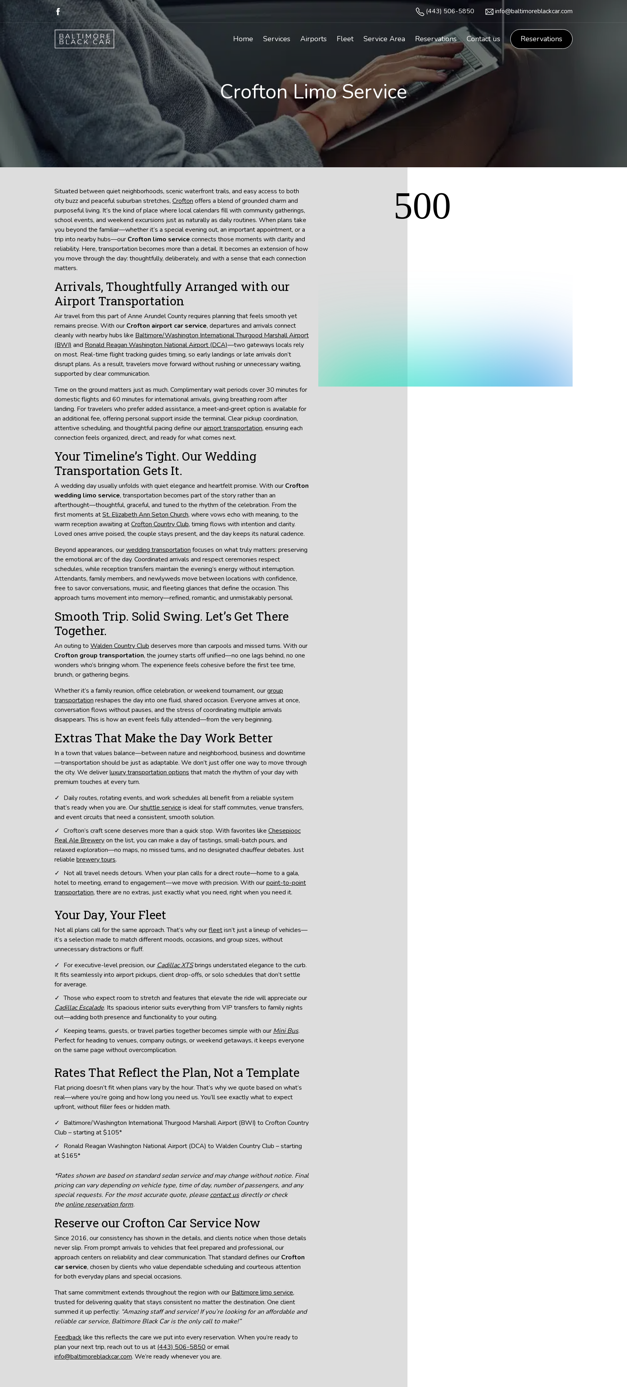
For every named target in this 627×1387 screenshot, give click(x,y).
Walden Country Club (119, 645)
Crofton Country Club (160, 524)
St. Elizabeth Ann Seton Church (145, 514)
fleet (215, 930)
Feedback (68, 1337)
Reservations (541, 39)
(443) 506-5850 (450, 11)
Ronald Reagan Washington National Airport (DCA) (156, 345)
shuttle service (160, 807)
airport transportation (233, 428)
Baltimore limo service (262, 1292)
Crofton (182, 200)
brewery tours (96, 859)
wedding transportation (158, 549)
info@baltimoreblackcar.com (534, 11)
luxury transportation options (149, 772)
